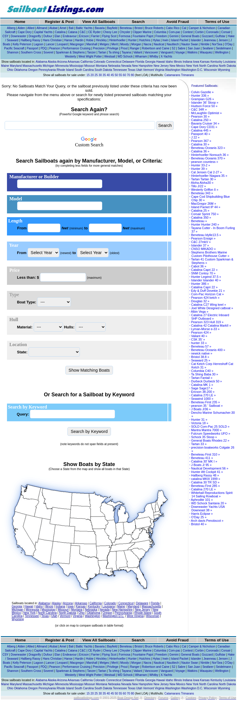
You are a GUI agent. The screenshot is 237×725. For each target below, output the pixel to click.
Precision (99, 48)
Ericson (84, 36)
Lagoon (38, 44)
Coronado (212, 32)
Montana (101, 65)
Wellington (222, 52)
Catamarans (172, 75)
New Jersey (161, 65)
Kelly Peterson (21, 44)
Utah (139, 69)
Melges (104, 44)
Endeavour (70, 36)
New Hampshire (142, 65)
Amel (63, 28)
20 (92, 75)
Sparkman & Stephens (70, 52)
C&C (83, 32)
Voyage (180, 52)
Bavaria (100, 28)
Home (20, 21)
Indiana (187, 61)
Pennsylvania (47, 69)
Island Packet (179, 40)
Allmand (42, 28)
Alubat (53, 28)
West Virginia (135, 616)
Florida (139, 61)
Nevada (126, 65)
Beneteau (126, 28)
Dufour (47, 36)
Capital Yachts (43, 32)
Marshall (91, 44)
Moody (124, 44)
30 (100, 75)
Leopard (62, 44)
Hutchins (144, 40)
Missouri (89, 65)
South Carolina (84, 69)
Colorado (99, 61)
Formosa (124, 36)
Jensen (223, 40)
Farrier (95, 36)
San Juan (194, 48)
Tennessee (120, 69)
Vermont (148, 69)
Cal (184, 28)
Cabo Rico (172, 28)
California (86, 61)
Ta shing (114, 52)
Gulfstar (220, 36)
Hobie (90, 40)
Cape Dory (25, 32)
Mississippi (76, 65)
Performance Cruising (76, 48)
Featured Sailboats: (204, 85)
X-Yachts (166, 56)
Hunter (132, 40)
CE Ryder (94, 32)
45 (112, 75)
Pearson (54, 48)
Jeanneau (209, 40)
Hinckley (101, 40)
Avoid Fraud (177, 21)
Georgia (150, 61)
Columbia (160, 32)
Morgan (136, 44)
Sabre (182, 48)
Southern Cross (31, 52)
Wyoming (224, 69)
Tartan (102, 52)
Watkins (192, 52)
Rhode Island (65, 69)
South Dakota (103, 69)
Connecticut (113, 61)
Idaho (169, 61)
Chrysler (124, 32)
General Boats (190, 36)
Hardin (79, 40)
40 (108, 75)
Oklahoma (20, 69)
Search (138, 21)
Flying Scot (109, 36)
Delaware (128, 61)
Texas (131, 69)
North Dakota (227, 65)
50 (116, 75)
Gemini (174, 36)
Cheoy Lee (110, 32)
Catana (72, 32)
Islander (196, 40)
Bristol (138, 28)
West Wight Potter (90, 56)
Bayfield (112, 28)
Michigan (48, 65)
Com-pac (174, 32)
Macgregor (77, 44)
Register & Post (59, 21)
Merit (115, 44)
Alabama (41, 61)
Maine (5, 65)
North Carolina (208, 65)
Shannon (13, 52)
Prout (124, 48)
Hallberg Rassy (30, 40)
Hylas (156, 40)
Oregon (33, 69)
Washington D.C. (192, 69)
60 (124, 75)
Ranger (135, 48)
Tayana (126, 52)
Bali (71, 28)
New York (192, 65)
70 (128, 75)
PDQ (44, 48)
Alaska (52, 61)
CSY (5, 36)
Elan (57, 36)
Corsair (225, 32)
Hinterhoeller (117, 40)
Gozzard (207, 36)
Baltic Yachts (84, 28)
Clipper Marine (142, 32)
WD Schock (124, 56)
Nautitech (173, 44)
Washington (172, 69)
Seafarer (207, 48)
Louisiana (229, 61)
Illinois (178, 61)
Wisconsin (210, 69)
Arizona (62, 61)
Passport (32, 48)
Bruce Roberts (154, 28)
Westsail (109, 56)
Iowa (196, 61)
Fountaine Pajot (143, 36)
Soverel (48, 52)
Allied (30, 28)
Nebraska (114, 65)
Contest (188, 32)
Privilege (112, 48)
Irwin (165, 40)
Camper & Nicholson (201, 28)
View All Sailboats (98, 21)
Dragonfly (35, 36)
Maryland (16, 65)
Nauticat (159, 44)
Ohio (10, 69)
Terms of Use (217, 21)
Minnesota (62, 65)
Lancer (50, 44)
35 (104, 75)
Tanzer (91, 52)
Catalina (60, 32)
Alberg (11, 28)
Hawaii (160, 61)
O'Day (228, 44)
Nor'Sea (217, 44)
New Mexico (177, 65)
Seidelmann (223, 48)
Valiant (137, 52)
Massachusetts (32, 65)
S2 (173, 48)
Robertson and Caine (156, 48)
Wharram (141, 56)
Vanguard (166, 52)
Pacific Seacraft (14, 48)
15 (88, 75)
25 (96, 75)
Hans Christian (52, 40)
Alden (21, 28)
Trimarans (187, 75)
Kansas (204, 61)
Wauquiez (206, 52)
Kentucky (216, 61)
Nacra (147, 44)
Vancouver (151, 52)
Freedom (161, 36)
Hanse (68, 40)
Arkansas (74, 61)
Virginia (159, 69)
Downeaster (18, 36)
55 (120, 75)
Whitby (153, 56)
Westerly (70, 56)
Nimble (204, 44)
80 (132, 75)
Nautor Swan (189, 44)
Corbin (199, 32)
